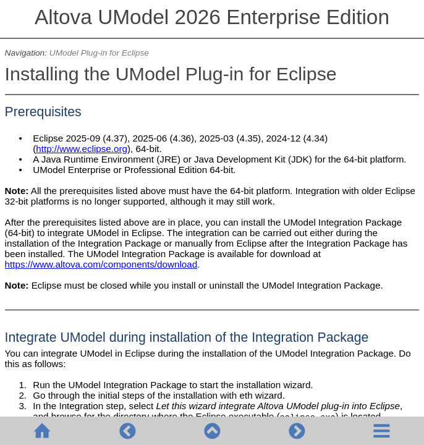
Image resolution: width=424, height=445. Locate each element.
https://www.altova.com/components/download (101, 264)
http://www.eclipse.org (81, 148)
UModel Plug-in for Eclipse (99, 52)
